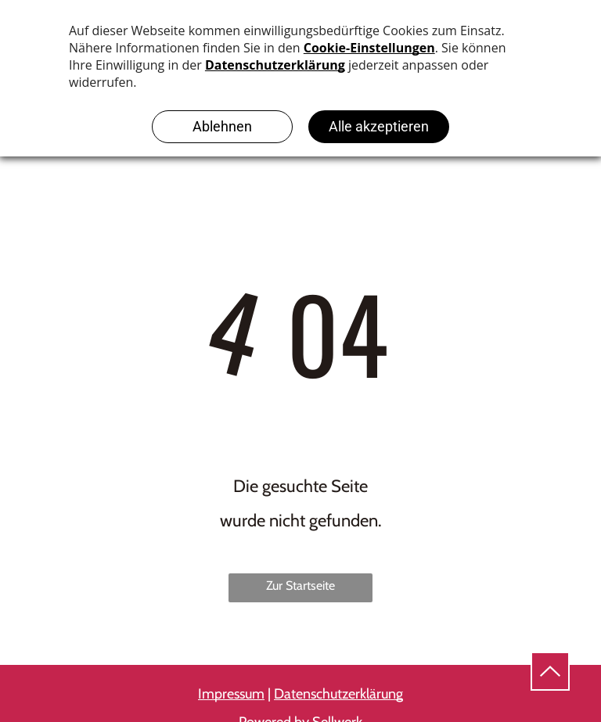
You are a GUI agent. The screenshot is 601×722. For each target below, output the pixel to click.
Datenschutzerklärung (338, 693)
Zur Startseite (300, 585)
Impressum (231, 693)
